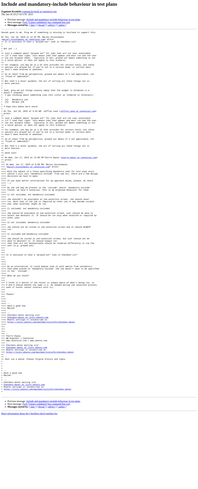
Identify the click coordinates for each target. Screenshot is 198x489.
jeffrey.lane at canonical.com (77, 127)
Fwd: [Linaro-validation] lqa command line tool (46, 22)
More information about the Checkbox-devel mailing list (29, 486)
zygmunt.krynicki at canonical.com (39, 11)
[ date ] (32, 25)
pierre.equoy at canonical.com (79, 182)
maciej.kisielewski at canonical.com (23, 41)
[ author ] (61, 25)
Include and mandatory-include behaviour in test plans (53, 19)
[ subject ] (51, 25)
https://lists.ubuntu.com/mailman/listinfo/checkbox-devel (41, 380)
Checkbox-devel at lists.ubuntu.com (27, 374)
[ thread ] (41, 25)
